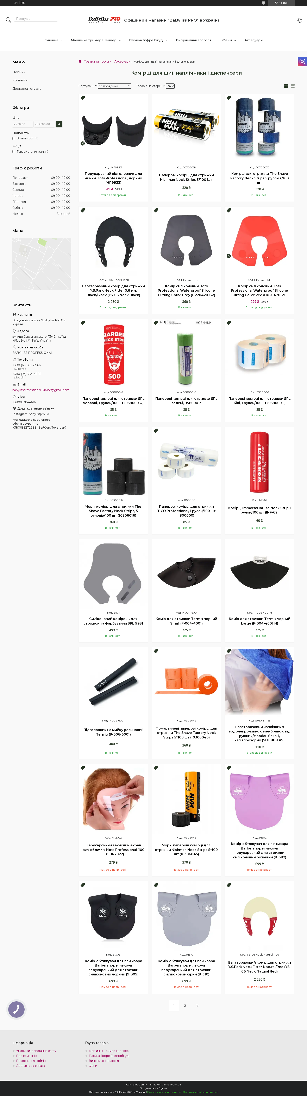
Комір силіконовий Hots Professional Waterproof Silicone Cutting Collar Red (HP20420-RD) (259, 290)
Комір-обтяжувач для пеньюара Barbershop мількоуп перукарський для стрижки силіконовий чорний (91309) (113, 967)
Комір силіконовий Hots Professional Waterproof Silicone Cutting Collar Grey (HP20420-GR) (186, 290)
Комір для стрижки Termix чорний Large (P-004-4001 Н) (259, 621)
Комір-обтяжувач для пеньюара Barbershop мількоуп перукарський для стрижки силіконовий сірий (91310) (186, 967)
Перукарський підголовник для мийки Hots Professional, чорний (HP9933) (113, 178)
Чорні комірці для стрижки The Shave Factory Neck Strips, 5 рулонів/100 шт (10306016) (113, 511)
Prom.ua (175, 1084)
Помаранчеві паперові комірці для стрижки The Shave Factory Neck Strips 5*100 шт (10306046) (186, 732)
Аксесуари (254, 40)
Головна (51, 40)
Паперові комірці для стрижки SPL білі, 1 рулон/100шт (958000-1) (259, 401)
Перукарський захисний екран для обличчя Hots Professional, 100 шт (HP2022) (113, 849)
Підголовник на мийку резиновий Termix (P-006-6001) (113, 732)
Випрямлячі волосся (194, 40)
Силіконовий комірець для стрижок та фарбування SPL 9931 (113, 621)
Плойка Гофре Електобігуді (109, 1056)
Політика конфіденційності (200, 1092)
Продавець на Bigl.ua (153, 1088)
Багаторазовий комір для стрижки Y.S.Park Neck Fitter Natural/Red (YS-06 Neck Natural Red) (259, 967)
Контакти (19, 80)
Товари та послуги (97, 61)
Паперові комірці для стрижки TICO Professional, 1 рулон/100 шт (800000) (186, 511)
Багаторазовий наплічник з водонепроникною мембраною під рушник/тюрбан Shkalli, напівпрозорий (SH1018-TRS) (259, 733)
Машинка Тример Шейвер (94, 40)
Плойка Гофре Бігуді (146, 40)
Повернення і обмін (31, 1061)
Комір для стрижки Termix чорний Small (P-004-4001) (186, 621)
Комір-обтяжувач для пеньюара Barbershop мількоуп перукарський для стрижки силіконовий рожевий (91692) (259, 850)
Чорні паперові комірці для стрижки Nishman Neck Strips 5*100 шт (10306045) (186, 849)
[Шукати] (8, 20)
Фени (227, 40)
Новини (18, 72)
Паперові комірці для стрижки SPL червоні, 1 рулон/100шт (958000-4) (113, 401)
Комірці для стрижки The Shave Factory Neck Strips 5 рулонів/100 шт (259, 178)
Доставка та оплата (30, 1066)
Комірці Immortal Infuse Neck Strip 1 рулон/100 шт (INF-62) (259, 510)
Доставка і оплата (26, 89)
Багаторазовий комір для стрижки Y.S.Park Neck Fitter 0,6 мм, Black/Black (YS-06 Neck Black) (113, 290)
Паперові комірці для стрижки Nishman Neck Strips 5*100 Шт (186, 177)
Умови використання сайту (36, 1051)
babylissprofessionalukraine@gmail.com (40, 390)
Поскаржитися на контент (164, 1092)
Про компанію (26, 1056)
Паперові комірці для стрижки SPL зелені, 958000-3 (186, 401)
